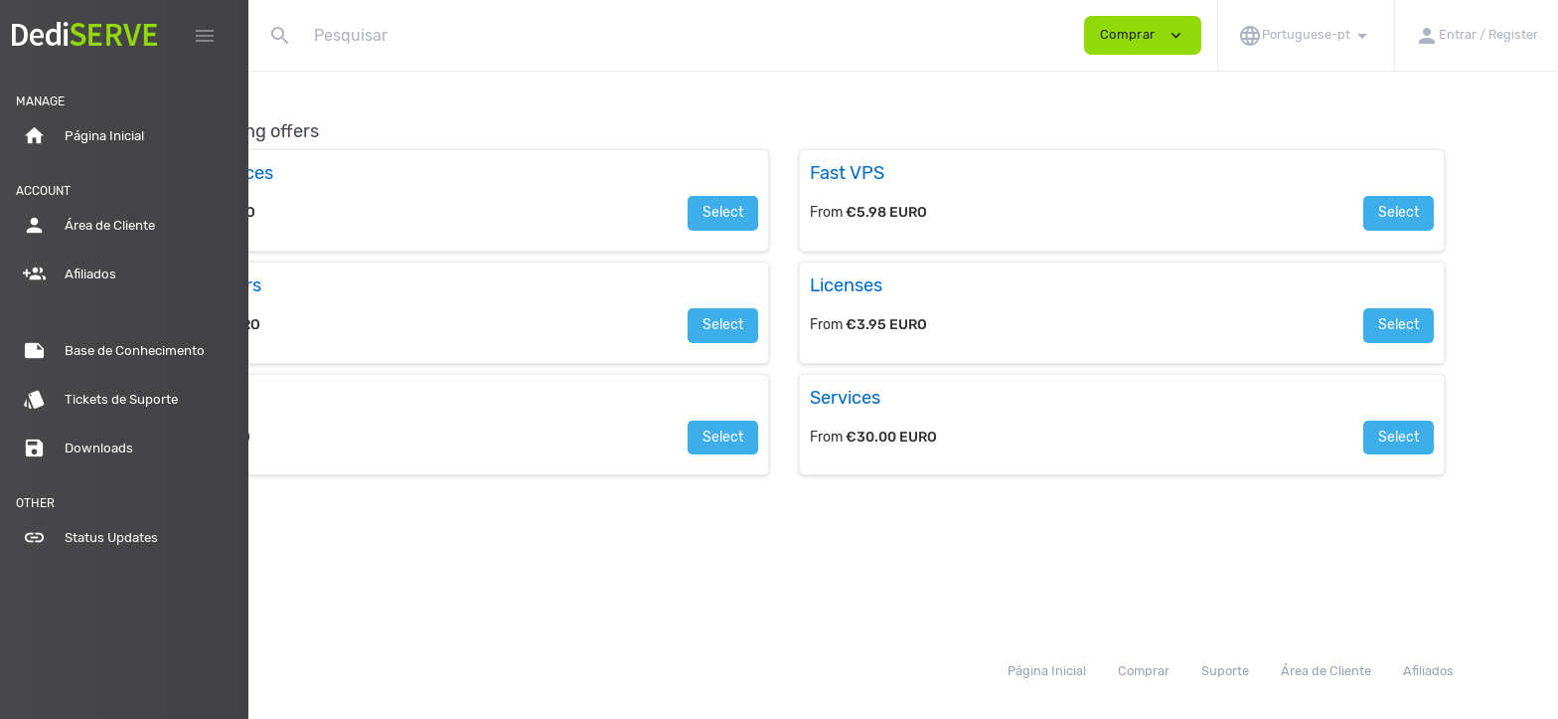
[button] (1305, 35)
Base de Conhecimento (114, 351)
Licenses (965, 285)
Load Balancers (357, 285)
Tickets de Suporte (100, 400)
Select (842, 212)
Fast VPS (966, 173)
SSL (310, 398)
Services (964, 398)
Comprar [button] (1142, 35)
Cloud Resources (363, 173)
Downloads (78, 448)
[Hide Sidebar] (205, 36)
